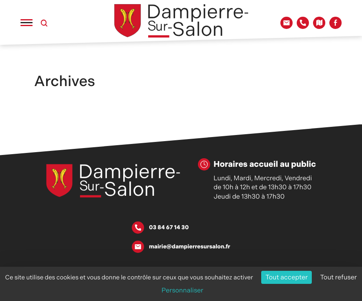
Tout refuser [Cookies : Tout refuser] (338, 277)
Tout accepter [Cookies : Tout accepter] (286, 277)
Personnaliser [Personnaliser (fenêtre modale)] (183, 290)
